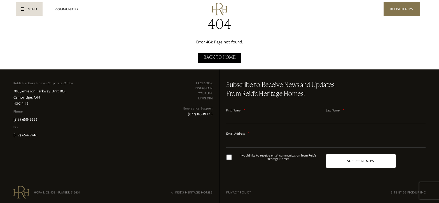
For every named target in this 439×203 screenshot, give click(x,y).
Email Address (237, 132)
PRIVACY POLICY (238, 191)
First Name (235, 109)
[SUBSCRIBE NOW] (361, 159)
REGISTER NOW (402, 9)
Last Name (335, 109)
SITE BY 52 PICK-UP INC (408, 191)
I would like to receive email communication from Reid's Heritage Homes (278, 155)
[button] (29, 9)
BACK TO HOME (220, 56)
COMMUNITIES (66, 9)
